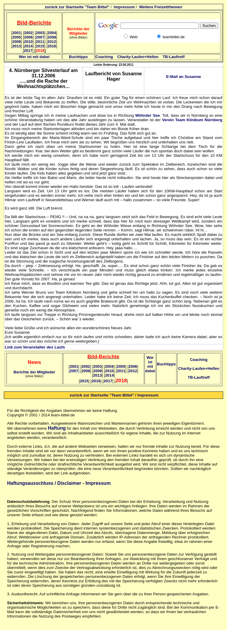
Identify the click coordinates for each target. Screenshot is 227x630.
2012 (52, 41)
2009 (16, 41)
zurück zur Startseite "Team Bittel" (77, 7)
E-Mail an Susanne (183, 76)
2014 (28, 46)
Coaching (104, 57)
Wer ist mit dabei (34, 57)
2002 (29, 33)
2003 (40, 33)
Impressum (124, 7)
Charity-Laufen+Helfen (137, 57)
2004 (52, 33)
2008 (52, 37)
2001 (17, 33)
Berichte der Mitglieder (34, 372)
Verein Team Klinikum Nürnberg (192, 120)
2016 (52, 46)
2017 (28, 50)
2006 (28, 37)
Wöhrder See (147, 115)
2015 (40, 46)
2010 (28, 41)
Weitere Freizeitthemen (160, 7)
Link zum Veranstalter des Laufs (35, 347)
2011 (40, 41)
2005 (16, 37)
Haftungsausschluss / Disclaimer (44, 483)
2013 (16, 46)
